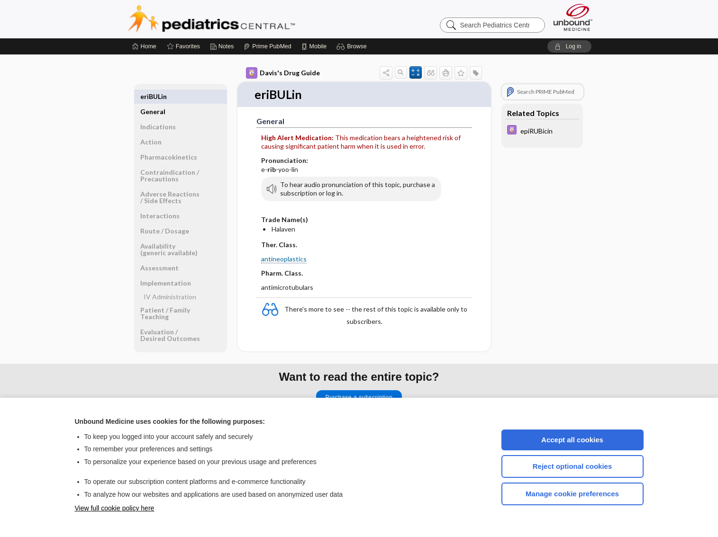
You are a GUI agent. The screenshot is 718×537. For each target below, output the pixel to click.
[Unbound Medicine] (573, 17)
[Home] (144, 46)
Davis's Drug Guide (283, 73)
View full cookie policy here (115, 508)
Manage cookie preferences (572, 494)
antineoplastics (284, 259)
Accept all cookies (572, 440)
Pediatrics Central (245, 19)
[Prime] (267, 46)
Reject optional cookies (572, 466)
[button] (352, 46)
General (152, 96)
